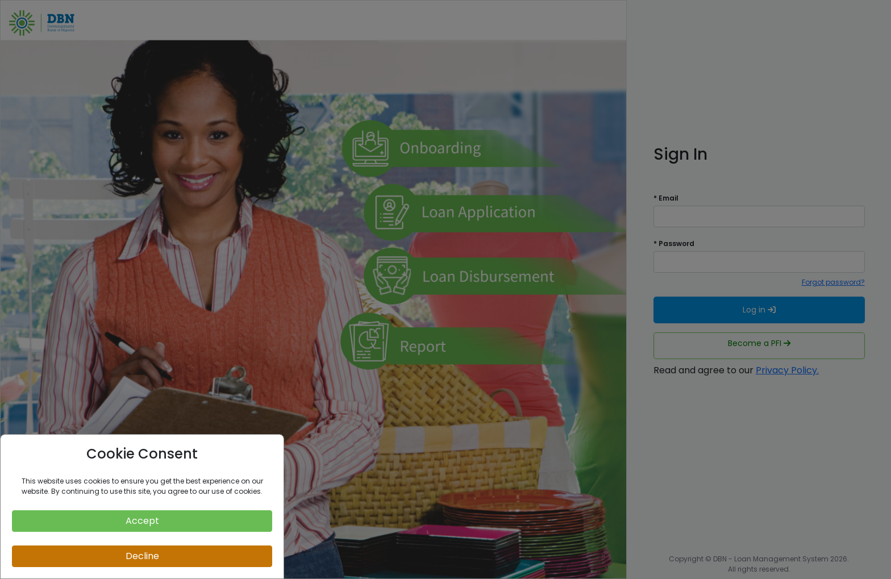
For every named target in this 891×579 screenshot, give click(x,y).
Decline (142, 556)
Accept (142, 520)
